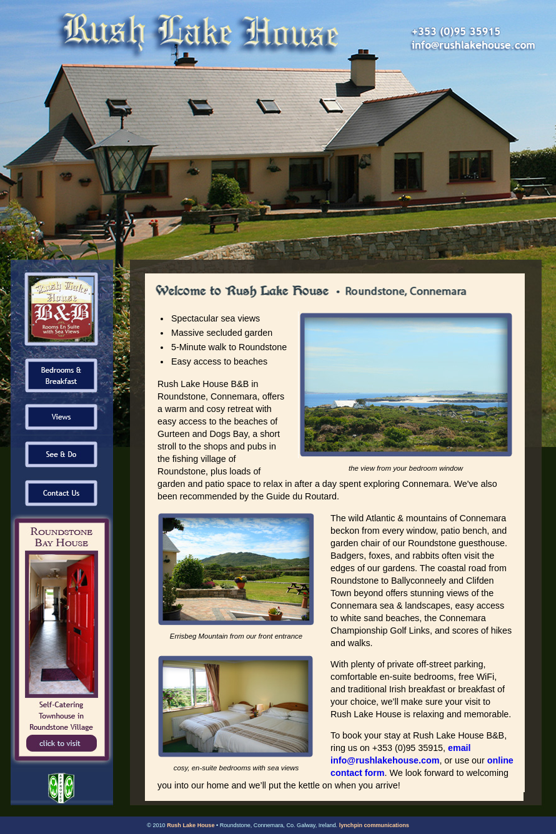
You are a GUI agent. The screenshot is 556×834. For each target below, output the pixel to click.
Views (62, 416)
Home (62, 307)
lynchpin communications (374, 825)
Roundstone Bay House (62, 641)
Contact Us (62, 491)
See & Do (62, 454)
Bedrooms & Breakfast (62, 376)
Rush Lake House (190, 825)
